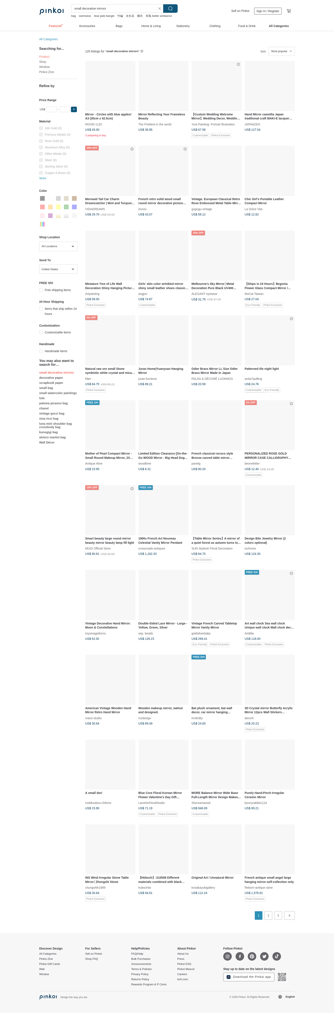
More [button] (42, 178)
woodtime (144, 463)
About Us (183, 953)
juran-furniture (147, 378)
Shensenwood (200, 803)
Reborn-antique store (259, 887)
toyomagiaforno (95, 633)
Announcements (141, 964)
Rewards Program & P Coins (149, 984)
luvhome (250, 548)
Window (44, 67)
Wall (42, 969)
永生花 (130, 15)
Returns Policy (140, 979)
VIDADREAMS (95, 209)
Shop (42, 61)
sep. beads (145, 633)
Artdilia (249, 633)
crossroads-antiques (151, 548)
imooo (142, 209)
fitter (88, 378)
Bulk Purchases (140, 958)
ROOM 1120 (93, 124)
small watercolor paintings (58, 393)
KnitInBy (197, 718)
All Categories (48, 39)
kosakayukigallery (203, 887)
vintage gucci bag (51, 413)
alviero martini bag (52, 437)
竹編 (120, 15)
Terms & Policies (141, 969)
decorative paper (51, 377)
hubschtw (144, 887)
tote (42, 398)
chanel (44, 408)
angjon (142, 294)
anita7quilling (253, 378)
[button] (74, 109)
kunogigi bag (48, 432)
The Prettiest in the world (154, 124)
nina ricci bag (48, 418)
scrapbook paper (51, 383)
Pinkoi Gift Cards (49, 964)
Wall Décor (47, 442)
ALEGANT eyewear (204, 294)
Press (180, 958)
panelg (195, 463)
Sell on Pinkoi (240, 11)
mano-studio (93, 718)
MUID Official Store (98, 548)
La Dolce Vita (253, 209)
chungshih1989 (95, 887)
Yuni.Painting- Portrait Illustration (213, 124)
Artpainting (92, 294)
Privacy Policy (139, 974)
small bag (46, 388)
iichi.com (182, 979)
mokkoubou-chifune (98, 803)
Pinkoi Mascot (185, 969)
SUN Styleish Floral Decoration (212, 548)
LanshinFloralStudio (151, 803)
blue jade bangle (104, 15)
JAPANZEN (252, 124)
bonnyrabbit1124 (256, 803)
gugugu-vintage (201, 209)
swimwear (85, 15)
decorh (249, 718)
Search (170, 8)
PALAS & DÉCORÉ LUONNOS (212, 378)
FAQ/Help (137, 953)
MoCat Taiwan (254, 294)
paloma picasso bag (53, 403)
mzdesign (144, 718)
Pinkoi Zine (46, 72)
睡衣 (140, 15)
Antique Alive (93, 463)
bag (73, 15)
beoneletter (252, 463)
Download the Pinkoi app (249, 977)
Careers (182, 974)
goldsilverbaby (201, 633)
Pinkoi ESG (184, 964)
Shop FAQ (91, 958)
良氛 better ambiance (159, 15)
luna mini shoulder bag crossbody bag (55, 425)
